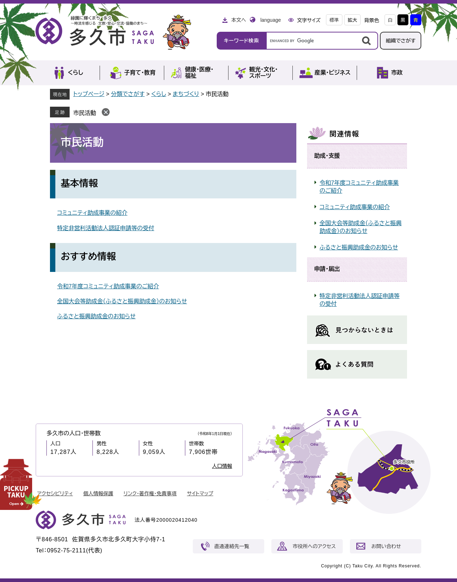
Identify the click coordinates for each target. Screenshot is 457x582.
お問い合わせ (386, 546)
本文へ (238, 20)
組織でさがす (401, 41)
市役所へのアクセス (314, 546)
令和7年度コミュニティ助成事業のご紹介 (108, 286)
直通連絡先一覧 (231, 546)
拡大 (352, 20)
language (270, 20)
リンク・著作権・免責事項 (150, 493)
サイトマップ (200, 493)
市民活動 (84, 113)
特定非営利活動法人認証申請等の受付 (105, 228)
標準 (334, 20)
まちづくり (186, 94)
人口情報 (222, 466)
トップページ (88, 94)
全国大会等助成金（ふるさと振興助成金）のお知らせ (122, 301)
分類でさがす (128, 94)
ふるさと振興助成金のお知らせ (96, 316)
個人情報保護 (98, 493)
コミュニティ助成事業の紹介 (92, 213)
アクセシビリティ (55, 493)
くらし (158, 94)
